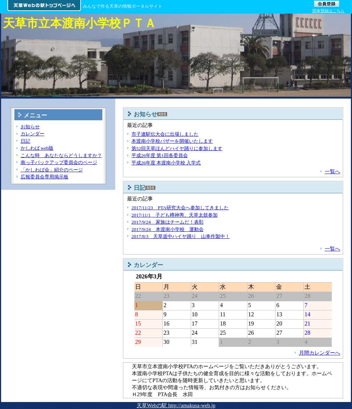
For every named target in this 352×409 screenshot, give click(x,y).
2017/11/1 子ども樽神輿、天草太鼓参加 (174, 215)
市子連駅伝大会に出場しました (164, 134)
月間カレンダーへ (319, 353)
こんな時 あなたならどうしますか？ (61, 155)
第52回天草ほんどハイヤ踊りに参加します (176, 148)
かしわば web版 (37, 148)
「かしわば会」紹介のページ (52, 170)
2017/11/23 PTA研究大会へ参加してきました (180, 207)
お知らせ (30, 126)
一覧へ (332, 171)
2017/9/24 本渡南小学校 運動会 (167, 229)
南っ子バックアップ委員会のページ (59, 162)
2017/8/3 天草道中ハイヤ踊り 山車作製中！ (180, 236)
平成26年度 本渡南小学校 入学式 (166, 163)
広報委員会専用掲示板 (44, 176)
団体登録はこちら (328, 10)
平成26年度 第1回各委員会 (159, 155)
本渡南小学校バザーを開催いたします (172, 141)
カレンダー (33, 133)
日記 (25, 141)
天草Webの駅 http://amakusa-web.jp (176, 405)
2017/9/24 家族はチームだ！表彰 (167, 222)
